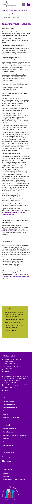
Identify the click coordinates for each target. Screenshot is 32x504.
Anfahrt (6, 372)
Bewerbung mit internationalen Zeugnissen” (16, 276)
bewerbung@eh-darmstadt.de (15, 319)
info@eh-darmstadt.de (11, 366)
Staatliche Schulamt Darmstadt (12, 231)
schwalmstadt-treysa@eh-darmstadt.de (16, 385)
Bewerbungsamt (7, 14)
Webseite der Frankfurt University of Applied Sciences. (14, 213)
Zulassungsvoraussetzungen (11, 17)
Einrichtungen (22, 11)
